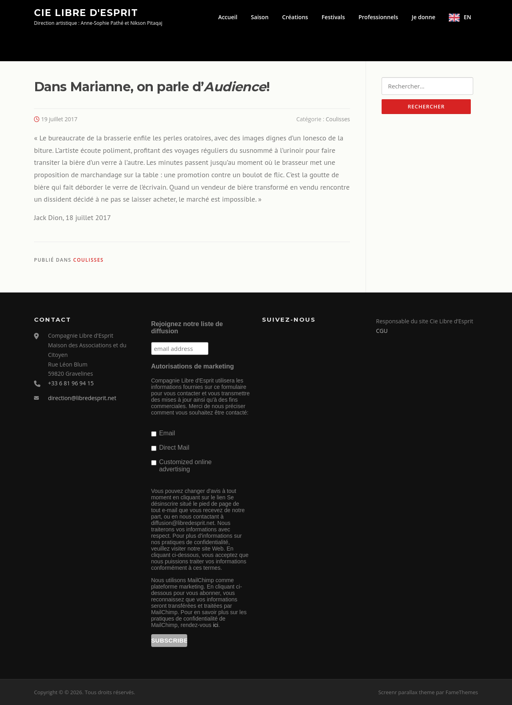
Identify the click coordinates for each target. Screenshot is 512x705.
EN (467, 17)
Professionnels (378, 17)
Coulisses (338, 119)
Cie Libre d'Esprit (86, 12)
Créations (295, 17)
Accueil (227, 17)
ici (215, 625)
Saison (259, 17)
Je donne (423, 17)
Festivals (333, 17)
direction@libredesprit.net (82, 398)
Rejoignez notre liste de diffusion (187, 327)
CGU (382, 330)
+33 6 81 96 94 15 (71, 383)
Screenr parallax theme (406, 692)
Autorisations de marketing (192, 366)
